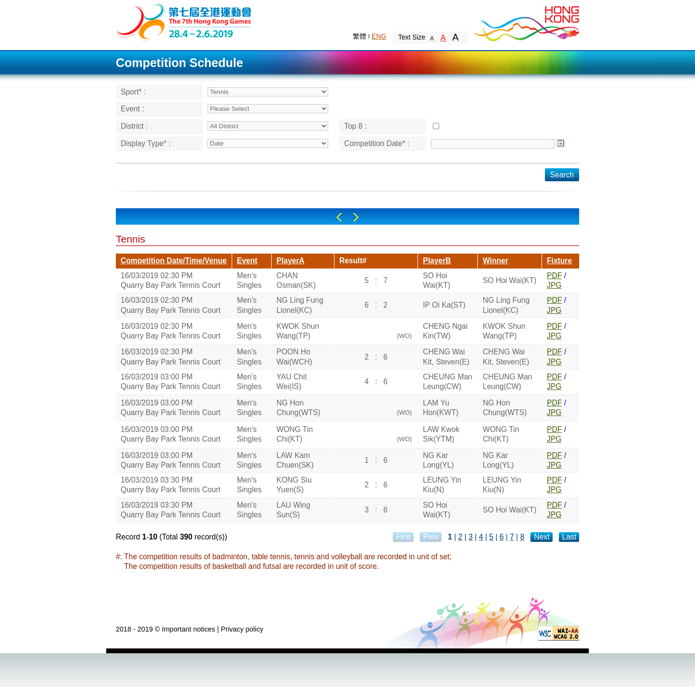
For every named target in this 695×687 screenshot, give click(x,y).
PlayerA (291, 260)
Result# (352, 260)
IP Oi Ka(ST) (444, 305)
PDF (554, 275)
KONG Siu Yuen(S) (294, 485)
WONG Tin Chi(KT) (295, 434)
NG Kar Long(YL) (438, 460)
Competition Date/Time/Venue (174, 260)
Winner (495, 260)
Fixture (559, 260)
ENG (379, 36)
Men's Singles (249, 280)
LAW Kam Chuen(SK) (295, 460)
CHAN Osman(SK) (296, 280)
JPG (554, 285)
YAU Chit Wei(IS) (292, 382)
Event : (132, 109)
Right (356, 217)
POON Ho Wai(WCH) (294, 356)
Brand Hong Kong (526, 21)
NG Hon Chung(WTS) (298, 408)
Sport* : (133, 92)
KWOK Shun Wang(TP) (298, 331)
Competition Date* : (376, 143)
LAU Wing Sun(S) (293, 510)
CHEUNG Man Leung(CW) (447, 382)
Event (247, 260)
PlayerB (437, 260)
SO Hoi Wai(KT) (436, 280)
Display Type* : (146, 143)
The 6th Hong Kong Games (184, 21)
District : (134, 126)
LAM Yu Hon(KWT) (441, 408)
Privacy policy (242, 629)
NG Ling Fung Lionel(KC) (300, 305)
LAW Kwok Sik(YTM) (441, 434)
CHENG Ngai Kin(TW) (445, 331)
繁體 (359, 36)
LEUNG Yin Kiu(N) (442, 485)
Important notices (188, 629)
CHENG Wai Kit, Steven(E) (446, 356)
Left (339, 217)
